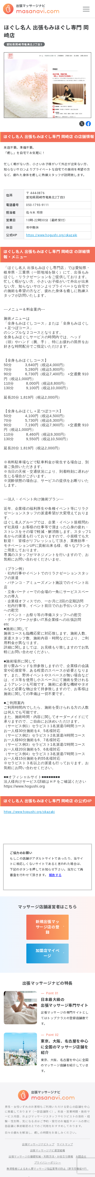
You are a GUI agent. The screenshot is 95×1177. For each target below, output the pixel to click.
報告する (55, 875)
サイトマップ (66, 1128)
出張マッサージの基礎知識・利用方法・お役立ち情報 (40, 1140)
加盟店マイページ (47, 940)
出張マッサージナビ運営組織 (47, 1134)
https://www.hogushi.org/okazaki (51, 235)
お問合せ (84, 1140)
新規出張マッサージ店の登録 (47, 921)
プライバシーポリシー (47, 1146)
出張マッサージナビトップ (37, 1128)
